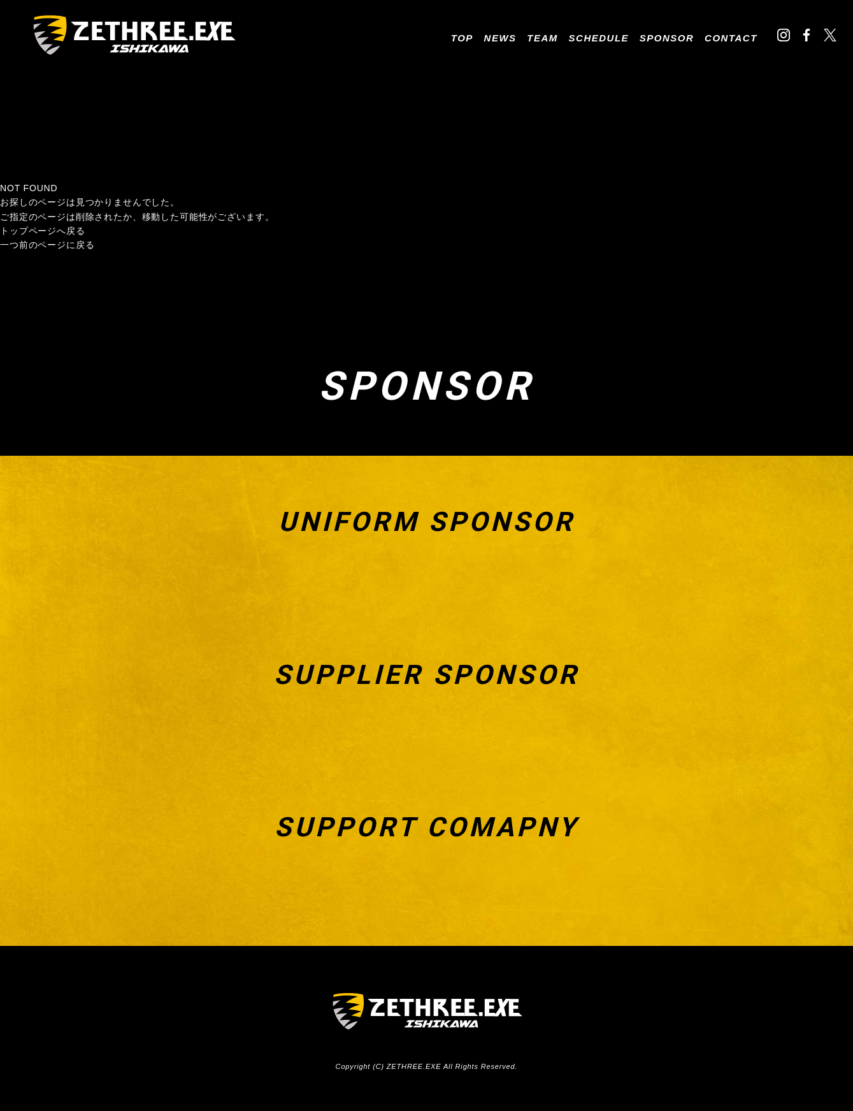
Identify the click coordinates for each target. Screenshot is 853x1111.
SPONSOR (667, 38)
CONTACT (731, 38)
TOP (462, 38)
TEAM (542, 38)
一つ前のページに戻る (47, 245)
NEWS (500, 38)
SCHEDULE (599, 38)
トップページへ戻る (42, 231)
